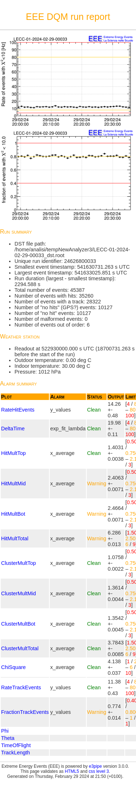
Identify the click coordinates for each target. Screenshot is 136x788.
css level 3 (98, 771)
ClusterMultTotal (19, 648)
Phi (5, 731)
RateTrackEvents (21, 687)
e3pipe (95, 766)
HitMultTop (13, 453)
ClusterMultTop (18, 563)
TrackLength (15, 752)
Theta (8, 738)
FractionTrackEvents (25, 712)
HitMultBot (13, 514)
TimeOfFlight (16, 745)
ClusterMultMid (18, 593)
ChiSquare (13, 667)
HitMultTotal (14, 538)
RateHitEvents (17, 410)
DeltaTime (13, 428)
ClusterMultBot (18, 624)
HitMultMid (13, 483)
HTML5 (72, 771)
